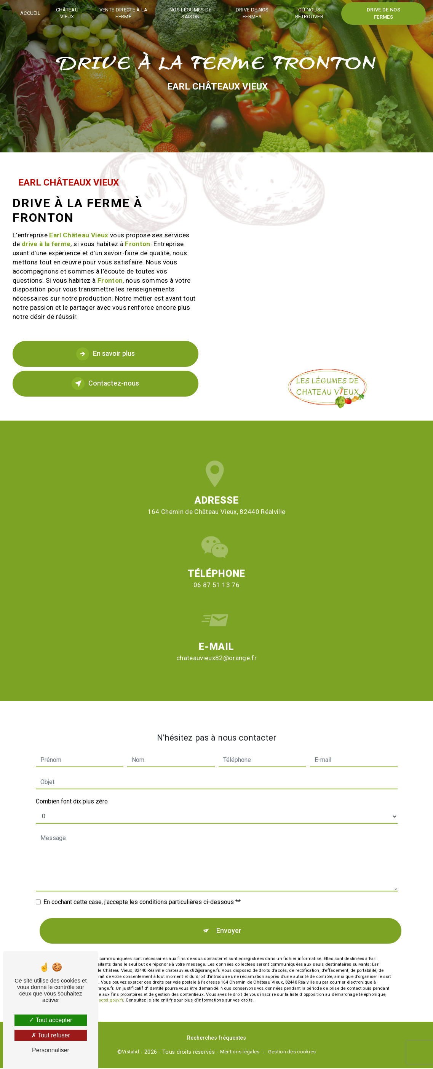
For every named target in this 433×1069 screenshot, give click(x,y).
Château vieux (69, 13)
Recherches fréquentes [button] (216, 1038)
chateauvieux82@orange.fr (216, 626)
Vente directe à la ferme (125, 13)
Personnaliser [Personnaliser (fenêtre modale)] (50, 1050)
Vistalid (130, 1052)
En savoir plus (105, 353)
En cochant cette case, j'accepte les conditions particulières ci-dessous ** (142, 870)
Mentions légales (240, 1052)
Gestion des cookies (292, 1052)
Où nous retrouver (308, 13)
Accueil (33, 13)
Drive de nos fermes (251, 13)
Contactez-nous (105, 383)
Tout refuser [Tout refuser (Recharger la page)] (50, 1035)
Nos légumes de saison (191, 13)
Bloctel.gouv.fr (109, 969)
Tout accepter (50, 1020)
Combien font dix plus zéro (72, 769)
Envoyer (229, 899)
